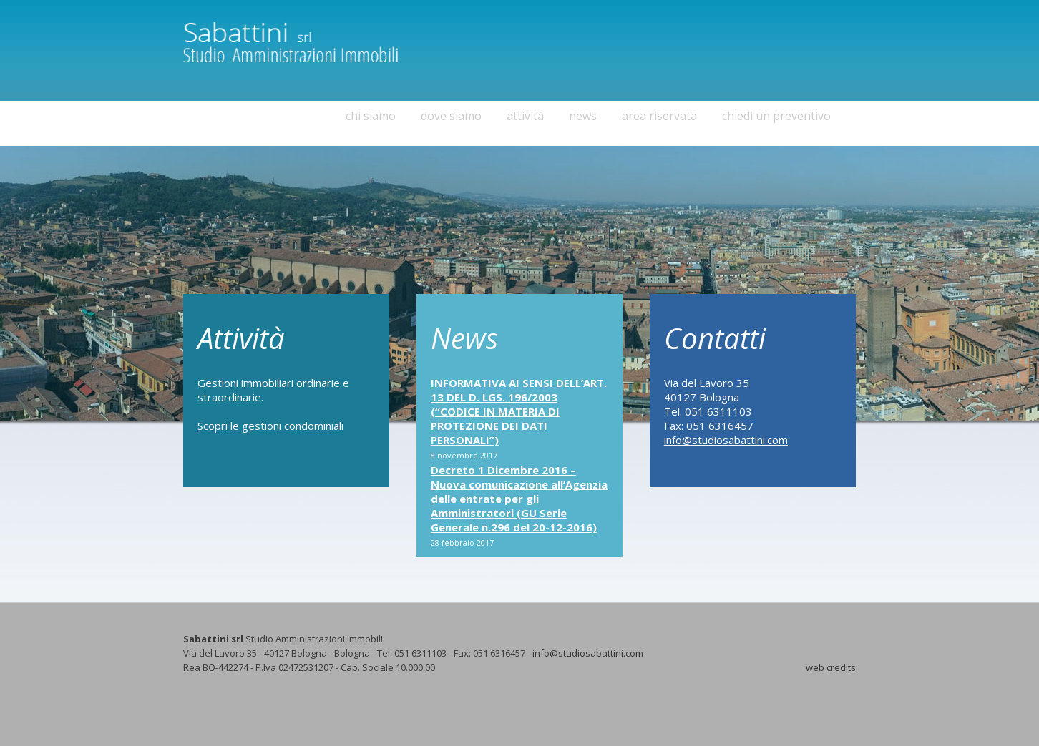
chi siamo (371, 116)
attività (525, 116)
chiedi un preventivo (776, 116)
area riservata (659, 116)
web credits (831, 667)
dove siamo (451, 116)
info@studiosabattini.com (726, 440)
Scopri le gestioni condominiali (270, 425)
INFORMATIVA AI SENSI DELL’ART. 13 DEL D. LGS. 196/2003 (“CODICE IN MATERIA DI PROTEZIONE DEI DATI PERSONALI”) (519, 411)
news (583, 116)
